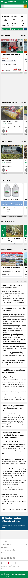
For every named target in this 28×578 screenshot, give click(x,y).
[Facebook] (8, 558)
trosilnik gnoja (17, 341)
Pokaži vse (24, 35)
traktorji (11, 378)
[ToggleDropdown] (14, 542)
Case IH (19, 417)
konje (22, 382)
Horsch (9, 423)
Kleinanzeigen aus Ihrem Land (9, 102)
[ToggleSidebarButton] (2, 2)
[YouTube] (2, 558)
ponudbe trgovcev (6, 29)
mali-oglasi (14, 29)
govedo (18, 382)
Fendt (7, 316)
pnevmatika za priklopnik (14, 337)
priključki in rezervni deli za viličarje (15, 355)
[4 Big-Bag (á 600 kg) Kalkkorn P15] (12, 200)
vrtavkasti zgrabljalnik (8, 321)
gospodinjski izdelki (10, 379)
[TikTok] (11, 558)
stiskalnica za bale (7, 323)
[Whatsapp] (14, 558)
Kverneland (20, 421)
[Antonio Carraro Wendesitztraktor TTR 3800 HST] (12, 56)
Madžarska (10, 448)
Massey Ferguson (14, 419)
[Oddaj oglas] (22, 2)
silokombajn (16, 344)
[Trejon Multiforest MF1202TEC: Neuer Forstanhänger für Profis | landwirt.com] (12, 235)
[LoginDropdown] (26, 2)
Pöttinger (15, 421)
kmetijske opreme (13, 393)
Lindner (15, 417)
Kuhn (8, 421)
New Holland (13, 316)
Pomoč (3, 563)
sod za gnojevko (10, 341)
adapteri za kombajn (8, 344)
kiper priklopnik (13, 330)
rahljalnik (16, 328)
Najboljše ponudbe (6, 35)
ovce (25, 382)
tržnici (19, 298)
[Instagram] (5, 558)
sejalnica (21, 334)
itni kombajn (23, 343)
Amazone (3, 423)
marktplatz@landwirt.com (9, 576)
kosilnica (24, 319)
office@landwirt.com (21, 509)
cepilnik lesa (18, 326)
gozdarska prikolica (10, 326)
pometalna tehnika (13, 348)
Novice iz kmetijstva (6, 249)
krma (16, 379)
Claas (17, 316)
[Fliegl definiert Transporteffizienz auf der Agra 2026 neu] (12, 265)
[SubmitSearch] (25, 6)
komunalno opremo (6, 394)
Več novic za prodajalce (21, 281)
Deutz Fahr (3, 421)
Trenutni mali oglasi (6, 141)
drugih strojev (15, 394)
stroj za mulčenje (15, 334)
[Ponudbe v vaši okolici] (2, 6)
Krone (11, 421)
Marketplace (20, 29)
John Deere (10, 417)
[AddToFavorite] (20, 40)
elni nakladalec (15, 352)
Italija (5, 448)
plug (20, 328)
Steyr (2, 417)
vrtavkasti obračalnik (19, 321)
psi (2, 384)
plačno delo (13, 386)
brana (11, 328)
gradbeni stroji (4, 378)
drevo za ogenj (22, 379)
